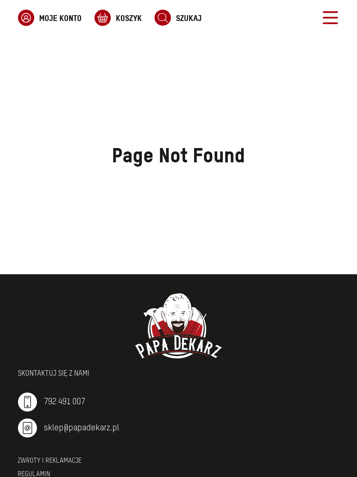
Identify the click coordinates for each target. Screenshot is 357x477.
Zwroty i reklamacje (50, 461)
